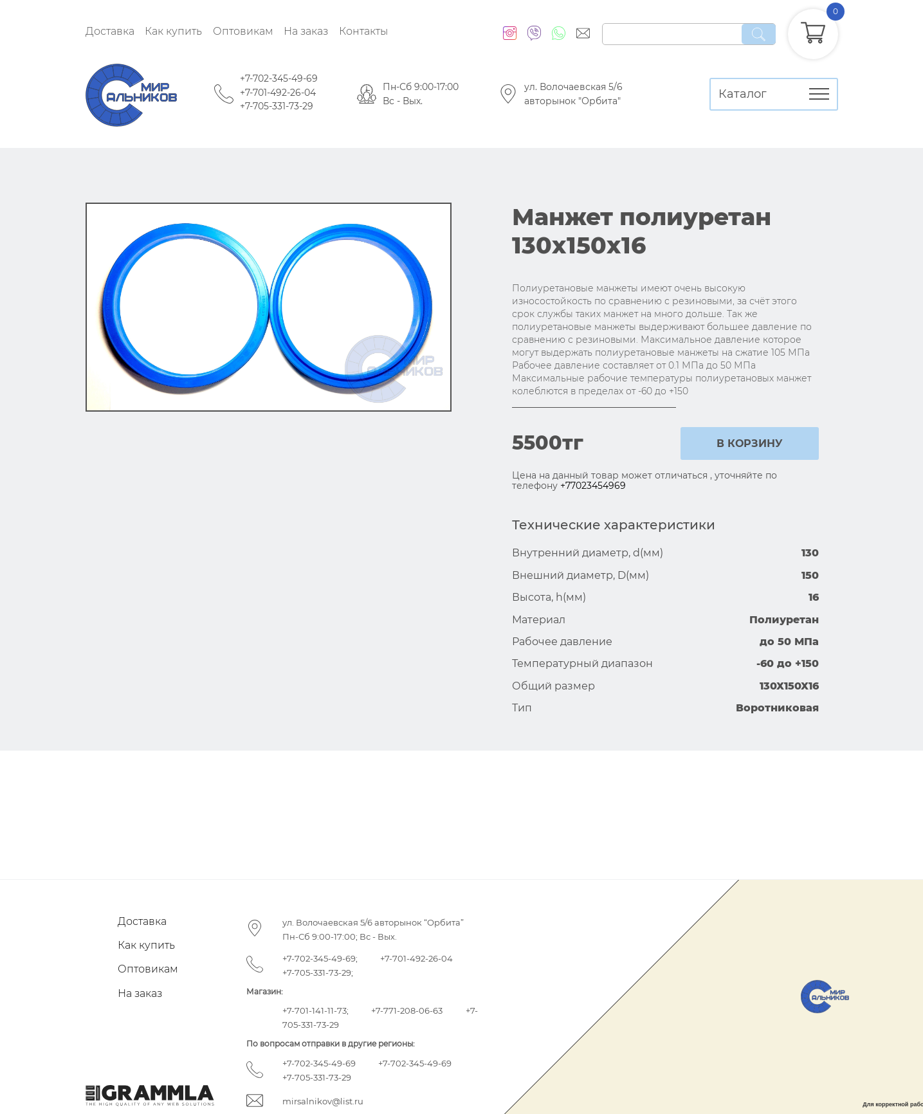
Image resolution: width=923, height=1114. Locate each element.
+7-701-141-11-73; (315, 1010)
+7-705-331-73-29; (317, 972)
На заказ (306, 31)
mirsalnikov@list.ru (322, 1101)
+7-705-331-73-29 (276, 106)
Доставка (110, 31)
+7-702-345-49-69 (279, 78)
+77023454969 (593, 485)
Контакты (363, 31)
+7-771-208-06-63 (407, 1010)
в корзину (750, 443)
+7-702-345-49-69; (320, 958)
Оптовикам (243, 31)
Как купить (173, 31)
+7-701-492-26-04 (278, 92)
